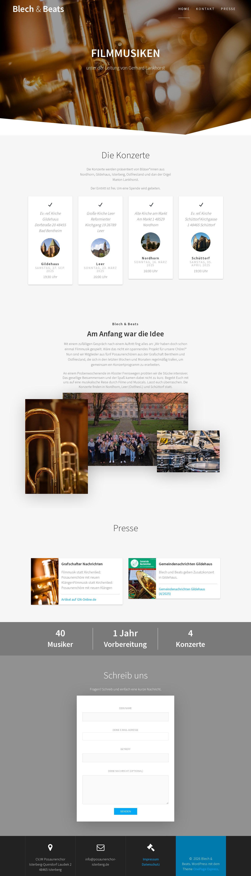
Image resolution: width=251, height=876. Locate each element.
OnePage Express (205, 869)
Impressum (151, 859)
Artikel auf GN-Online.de (78, 599)
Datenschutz (151, 864)
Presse (228, 9)
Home (184, 9)
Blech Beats (38, 8)
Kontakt (205, 9)
